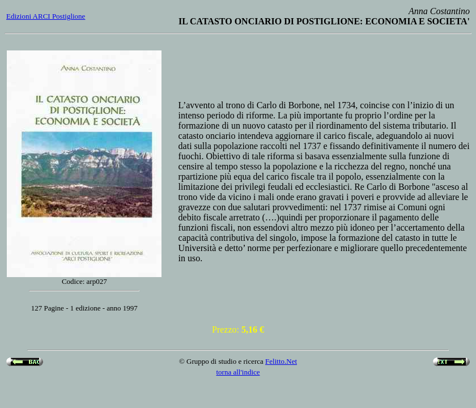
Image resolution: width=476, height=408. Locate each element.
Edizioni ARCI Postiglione (45, 16)
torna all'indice (238, 372)
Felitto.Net (281, 361)
